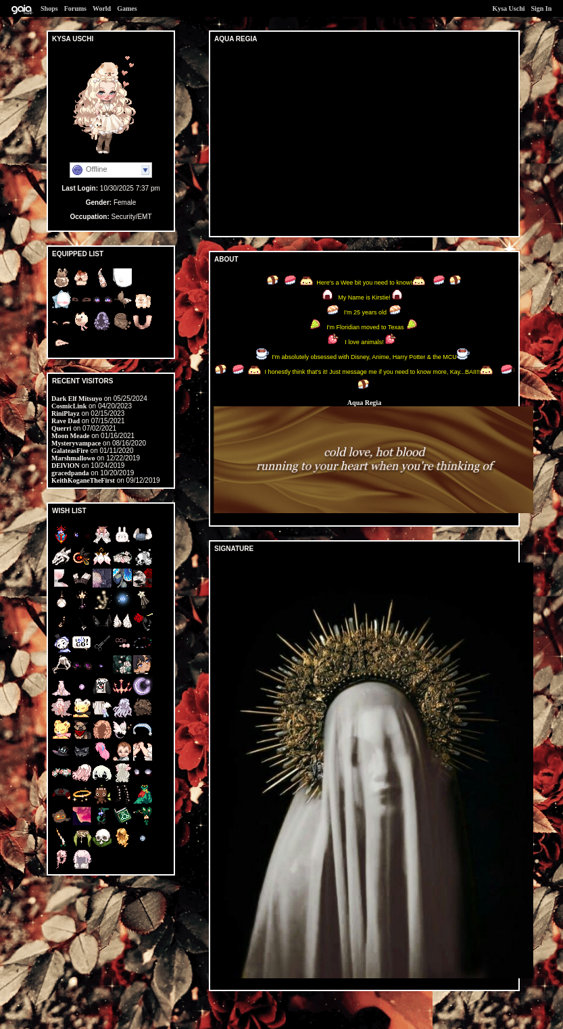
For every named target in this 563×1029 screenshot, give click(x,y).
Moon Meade (70, 435)
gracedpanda (70, 473)
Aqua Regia (364, 402)
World (102, 8)
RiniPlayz (65, 413)
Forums (75, 8)
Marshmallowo (73, 458)
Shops (49, 8)
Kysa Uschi (508, 8)
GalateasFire (70, 450)
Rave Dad (65, 421)
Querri (61, 428)
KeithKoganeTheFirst (83, 480)
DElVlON (65, 465)
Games (127, 8)
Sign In (541, 8)
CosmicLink (69, 406)
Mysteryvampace (76, 443)
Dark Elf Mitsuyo (76, 398)
